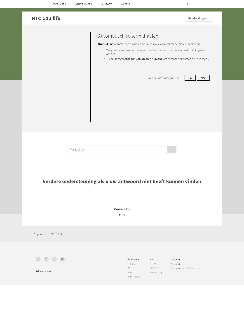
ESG (180, 264)
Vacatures (183, 280)
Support (40, 233)
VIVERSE (133, 4)
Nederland (47, 271)
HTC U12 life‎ (58, 233)
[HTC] (39, 4)
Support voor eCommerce (153, 268)
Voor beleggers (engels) (192, 272)
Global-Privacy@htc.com (191, 306)
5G (93, 268)
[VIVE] (204, 4)
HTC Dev (120, 268)
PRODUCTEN (60, 4)
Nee (203, 85)
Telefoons (97, 264)
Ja (189, 85)
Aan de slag (122, 272)
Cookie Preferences (189, 276)
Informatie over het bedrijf (193, 268)
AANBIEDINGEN (87, 4)
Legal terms (201, 298)
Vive (94, 272)
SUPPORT (113, 4)
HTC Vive (120, 264)
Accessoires (99, 276)
